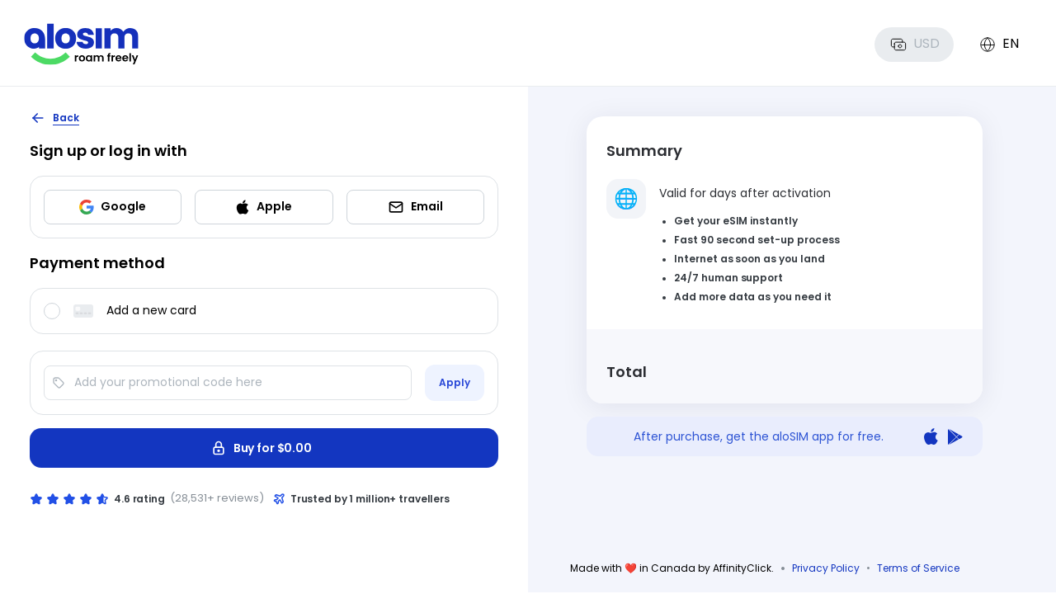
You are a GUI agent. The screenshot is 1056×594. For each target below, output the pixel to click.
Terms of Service (918, 568)
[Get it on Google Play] (955, 437)
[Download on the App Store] (931, 437)
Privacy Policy (826, 568)
